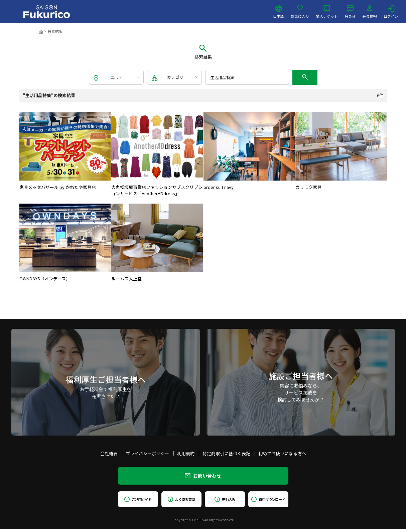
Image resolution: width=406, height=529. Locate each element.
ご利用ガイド (137, 499)
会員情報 (369, 11)
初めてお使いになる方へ (282, 453)
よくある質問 (181, 499)
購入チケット (327, 11)
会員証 (350, 11)
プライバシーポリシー (147, 453)
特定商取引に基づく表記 (226, 453)
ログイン (391, 11)
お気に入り (300, 11)
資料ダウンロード (268, 499)
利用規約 (185, 453)
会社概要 (109, 453)
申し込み (225, 499)
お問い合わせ (203, 475)
